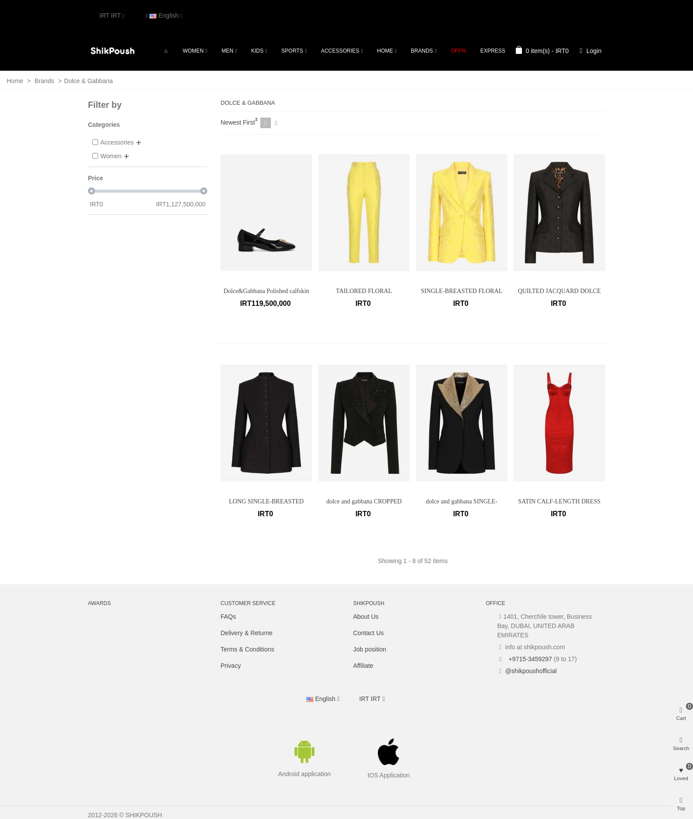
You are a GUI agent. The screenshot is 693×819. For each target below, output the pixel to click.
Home (385, 51)
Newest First (238, 122)
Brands (422, 51)
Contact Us (368, 632)
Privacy (231, 665)
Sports (292, 51)
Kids (257, 51)
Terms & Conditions (247, 649)
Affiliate (363, 665)
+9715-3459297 (529, 659)
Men (227, 51)
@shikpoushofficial (531, 670)
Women (193, 51)
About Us (366, 616)
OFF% (458, 51)
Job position (369, 649)
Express (493, 51)
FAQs (228, 616)
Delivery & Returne (247, 632)
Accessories (340, 51)
